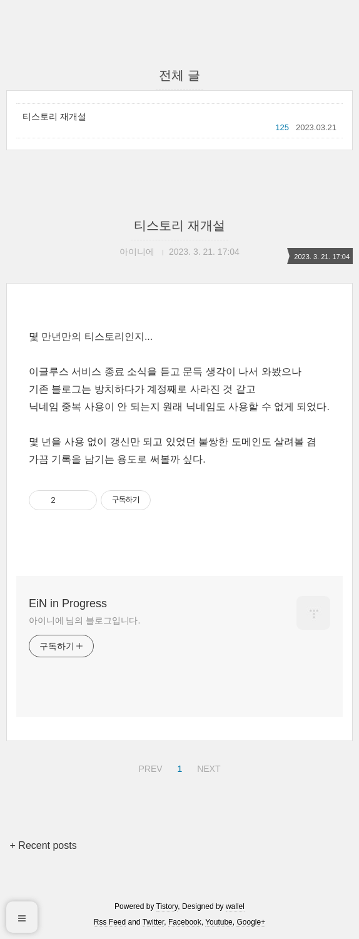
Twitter (153, 922)
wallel (235, 906)
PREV (148, 767)
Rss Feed (110, 922)
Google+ (250, 922)
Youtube (219, 922)
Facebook (184, 922)
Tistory (167, 906)
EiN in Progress (68, 603)
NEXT (207, 767)
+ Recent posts (43, 845)
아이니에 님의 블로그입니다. (84, 620)
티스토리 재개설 (54, 116)
